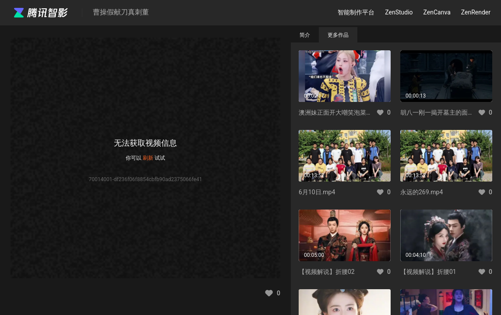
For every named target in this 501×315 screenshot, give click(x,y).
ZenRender (475, 12)
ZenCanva (437, 12)
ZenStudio (399, 12)
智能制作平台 (356, 12)
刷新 (148, 158)
